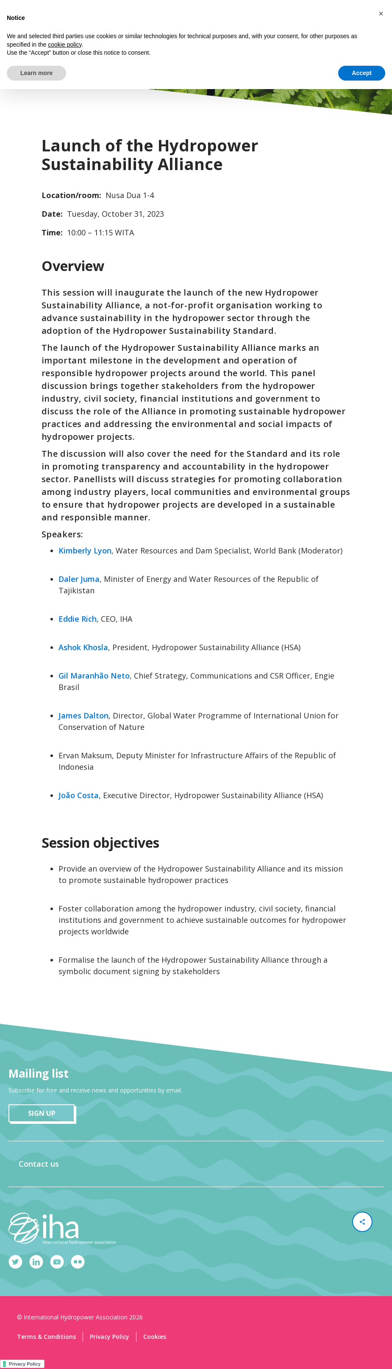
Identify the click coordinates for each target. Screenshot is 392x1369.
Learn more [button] (36, 73)
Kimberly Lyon (84, 550)
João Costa (78, 795)
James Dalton (83, 715)
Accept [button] (362, 73)
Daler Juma (79, 579)
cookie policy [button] (64, 44)
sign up (42, 1113)
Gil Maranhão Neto (94, 676)
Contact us (39, 1164)
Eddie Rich (77, 619)
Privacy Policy (109, 1337)
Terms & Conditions (46, 1337)
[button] (381, 13)
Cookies (154, 1337)
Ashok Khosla (83, 647)
